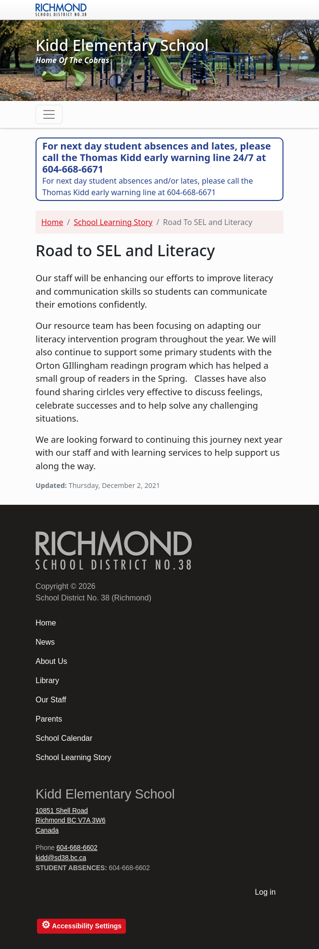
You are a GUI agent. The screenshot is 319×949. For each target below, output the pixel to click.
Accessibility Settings (81, 924)
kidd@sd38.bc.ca (61, 858)
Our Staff (51, 700)
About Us (51, 661)
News (45, 642)
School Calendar (64, 738)
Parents (49, 719)
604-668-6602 (76, 847)
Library (47, 680)
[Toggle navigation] (49, 114)
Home (52, 222)
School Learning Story (113, 222)
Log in (265, 892)
